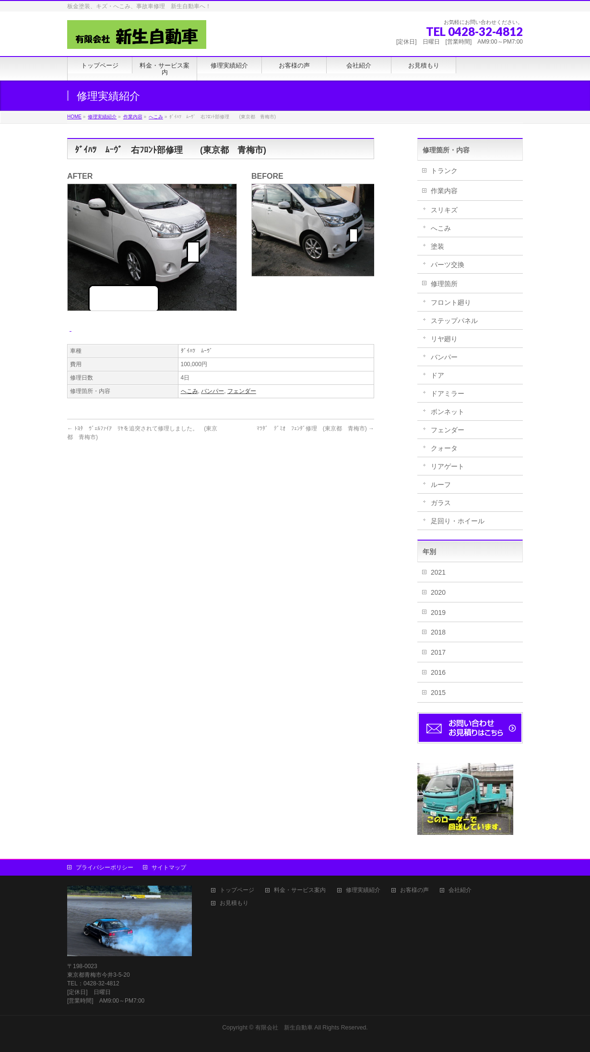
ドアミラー (447, 393)
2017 (438, 652)
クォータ (444, 448)
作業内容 (444, 191)
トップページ (237, 890)
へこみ (189, 391)
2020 (438, 592)
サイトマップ (169, 867)
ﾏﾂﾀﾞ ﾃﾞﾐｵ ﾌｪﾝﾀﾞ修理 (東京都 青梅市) (315, 428)
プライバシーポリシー (104, 867)
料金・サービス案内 (300, 890)
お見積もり (234, 903)
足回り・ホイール (457, 521)
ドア (437, 375)
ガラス (441, 503)
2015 (438, 692)
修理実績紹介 (363, 890)
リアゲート (447, 466)
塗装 (437, 246)
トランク (444, 170)
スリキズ (444, 210)
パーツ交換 (447, 264)
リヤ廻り (444, 339)
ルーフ (441, 484)
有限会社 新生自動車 (284, 1027)
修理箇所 (444, 284)
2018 (438, 632)
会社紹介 (460, 890)
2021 (438, 572)
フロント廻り (451, 302)
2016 (438, 672)
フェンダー (241, 391)
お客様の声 (414, 890)
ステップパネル (454, 320)
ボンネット (447, 412)
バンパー (212, 391)
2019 (438, 612)
